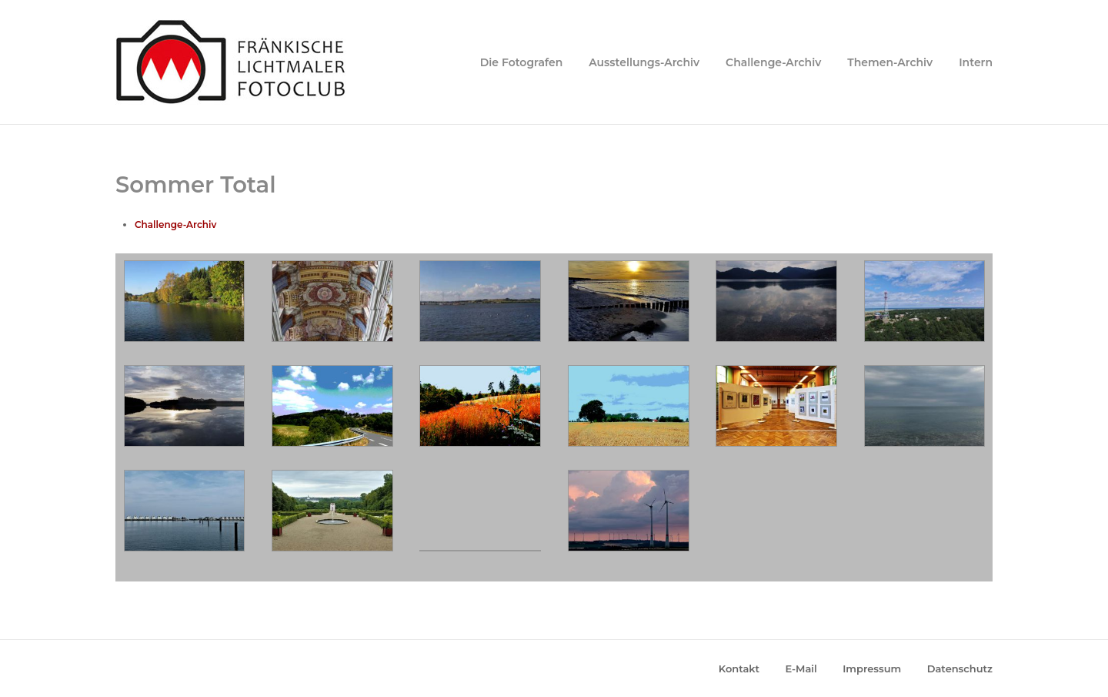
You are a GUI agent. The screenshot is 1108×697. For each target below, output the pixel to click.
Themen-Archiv (890, 62)
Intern (976, 62)
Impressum (872, 668)
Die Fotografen (521, 62)
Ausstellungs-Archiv (644, 62)
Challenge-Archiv (773, 62)
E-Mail (801, 668)
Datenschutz (960, 668)
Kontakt (739, 668)
